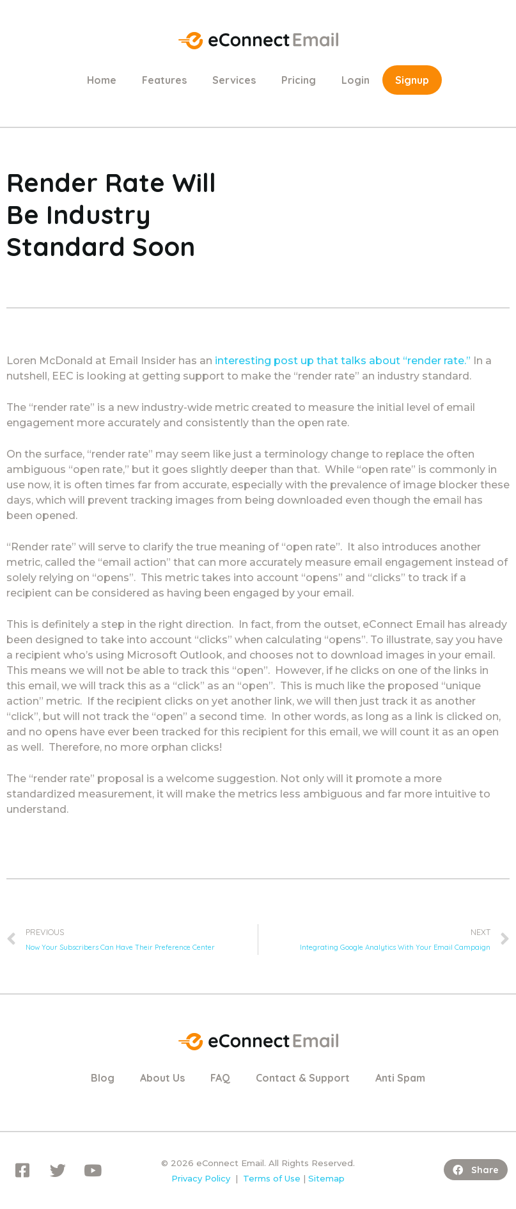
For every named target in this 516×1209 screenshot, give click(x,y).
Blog (102, 1077)
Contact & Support (303, 1077)
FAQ (220, 1077)
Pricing (298, 80)
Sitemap (326, 1178)
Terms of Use (272, 1178)
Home (101, 80)
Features (164, 80)
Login (355, 80)
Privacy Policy (200, 1178)
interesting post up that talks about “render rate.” (343, 361)
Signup (412, 80)
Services (234, 80)
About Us (162, 1077)
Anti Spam (400, 1077)
